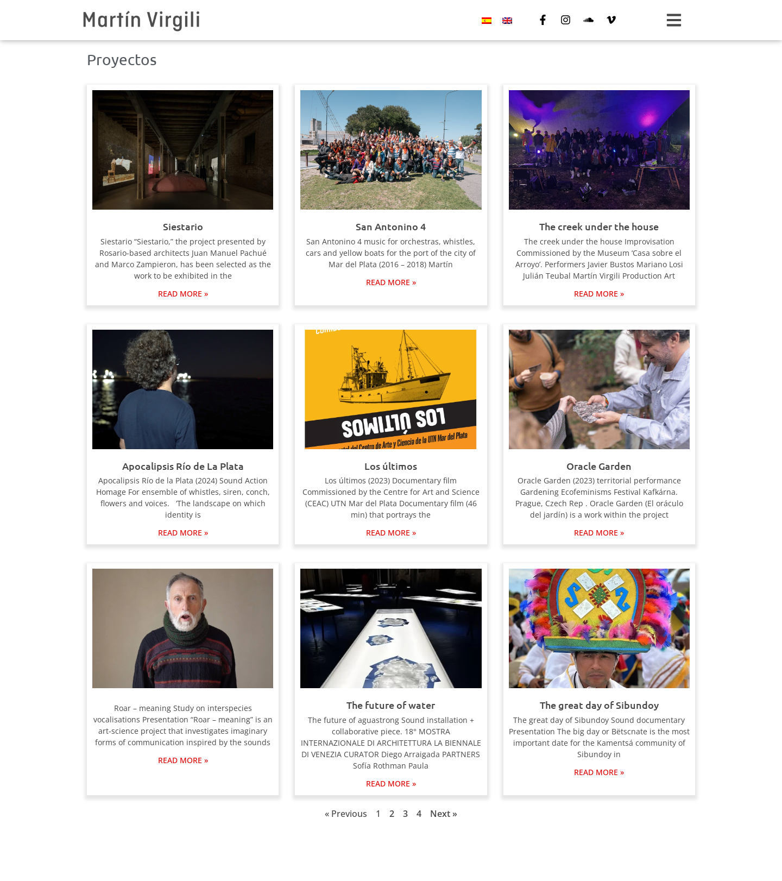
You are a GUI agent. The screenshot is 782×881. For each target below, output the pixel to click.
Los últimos (390, 466)
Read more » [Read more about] (183, 760)
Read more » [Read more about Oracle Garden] (599, 532)
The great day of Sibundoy (599, 704)
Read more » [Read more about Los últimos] (391, 532)
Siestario (183, 226)
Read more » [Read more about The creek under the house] (599, 293)
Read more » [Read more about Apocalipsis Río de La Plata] (183, 532)
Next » (443, 814)
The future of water (390, 704)
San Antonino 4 (391, 226)
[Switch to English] (507, 20)
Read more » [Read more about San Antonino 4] (391, 282)
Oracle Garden (599, 466)
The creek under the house (599, 226)
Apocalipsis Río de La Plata (183, 466)
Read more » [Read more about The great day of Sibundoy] (599, 772)
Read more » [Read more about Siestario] (183, 293)
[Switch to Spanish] (486, 20)
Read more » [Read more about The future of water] (391, 783)
